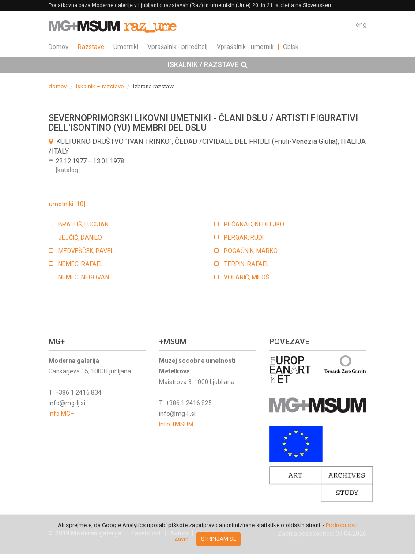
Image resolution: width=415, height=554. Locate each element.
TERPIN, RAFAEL (246, 264)
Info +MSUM (176, 424)
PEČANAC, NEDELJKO (254, 224)
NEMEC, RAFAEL (80, 264)
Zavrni (182, 538)
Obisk (290, 46)
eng (361, 24)
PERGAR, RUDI (244, 237)
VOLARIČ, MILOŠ (246, 277)
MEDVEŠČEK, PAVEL (86, 250)
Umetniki (125, 46)
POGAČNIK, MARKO (251, 250)
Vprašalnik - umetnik (245, 46)
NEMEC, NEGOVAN (83, 277)
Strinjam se (218, 538)
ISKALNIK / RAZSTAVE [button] (208, 65)
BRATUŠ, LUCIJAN (83, 224)
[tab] (207, 65)
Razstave (91, 46)
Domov (58, 46)
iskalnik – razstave (100, 86)
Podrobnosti (342, 525)
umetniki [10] (67, 203)
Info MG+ (61, 413)
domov (58, 86)
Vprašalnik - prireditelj (177, 46)
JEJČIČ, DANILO (80, 237)
